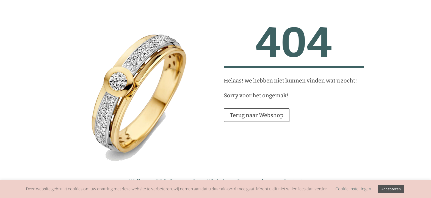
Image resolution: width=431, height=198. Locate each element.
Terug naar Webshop (256, 115)
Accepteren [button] (391, 189)
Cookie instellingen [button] (353, 188)
